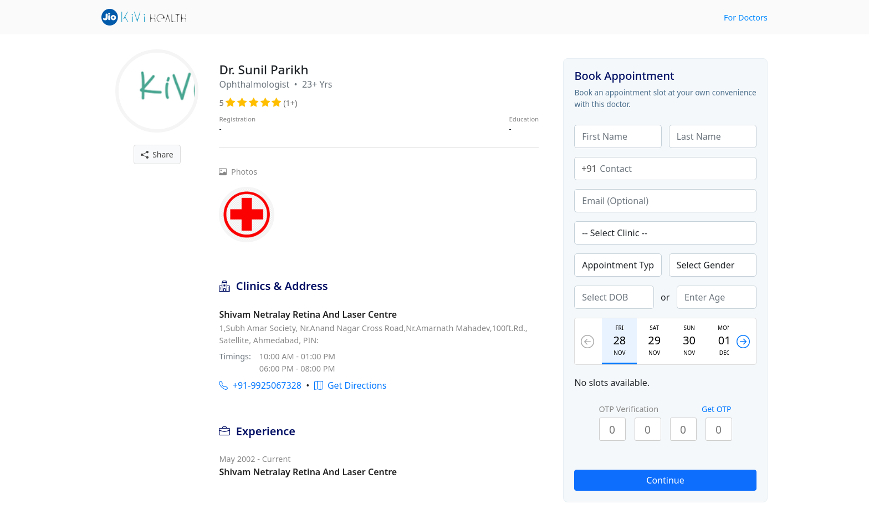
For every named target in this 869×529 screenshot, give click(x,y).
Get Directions (350, 385)
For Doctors (746, 17)
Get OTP (717, 409)
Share (157, 154)
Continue (665, 480)
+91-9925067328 (260, 385)
